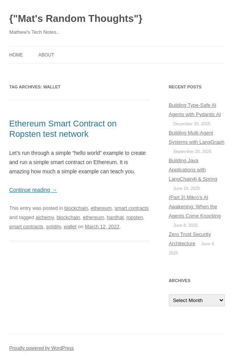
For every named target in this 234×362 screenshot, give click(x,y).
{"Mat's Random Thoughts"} (75, 18)
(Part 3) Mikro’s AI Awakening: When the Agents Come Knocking (195, 206)
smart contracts (132, 208)
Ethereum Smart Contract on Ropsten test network (63, 128)
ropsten (135, 217)
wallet (70, 226)
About (46, 55)
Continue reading (33, 190)
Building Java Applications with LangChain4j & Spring (193, 170)
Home (16, 55)
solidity (53, 226)
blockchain (76, 208)
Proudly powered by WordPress (41, 348)
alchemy (45, 217)
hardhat (115, 217)
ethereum (101, 208)
